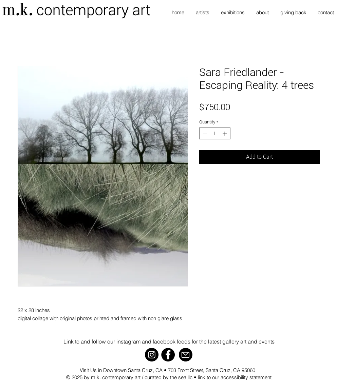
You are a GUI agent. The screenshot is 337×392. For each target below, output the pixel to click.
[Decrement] (204, 133)
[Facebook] (168, 354)
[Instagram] (151, 354)
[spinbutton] (214, 133)
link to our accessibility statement (235, 377)
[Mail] (185, 354)
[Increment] (225, 133)
